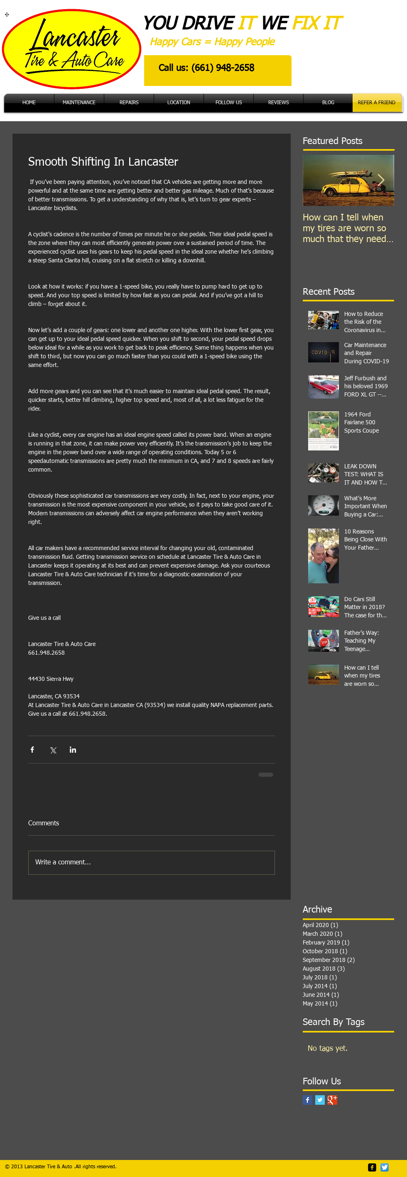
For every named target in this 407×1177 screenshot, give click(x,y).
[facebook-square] (372, 1167)
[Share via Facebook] (32, 750)
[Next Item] (381, 180)
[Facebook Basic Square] (307, 1100)
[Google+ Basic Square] (332, 1100)
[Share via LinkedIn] (73, 750)
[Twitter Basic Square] (320, 1100)
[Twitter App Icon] (384, 1167)
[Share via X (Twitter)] (52, 750)
